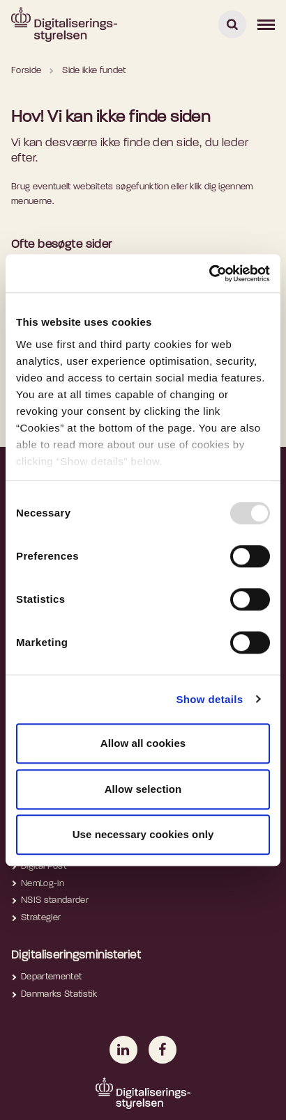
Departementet (51, 976)
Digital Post (43, 866)
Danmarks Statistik (59, 994)
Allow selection (143, 789)
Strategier (41, 917)
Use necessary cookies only (143, 834)
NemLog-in (42, 883)
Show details (209, 699)
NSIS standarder (55, 900)
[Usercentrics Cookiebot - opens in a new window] (209, 274)
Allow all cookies (143, 743)
